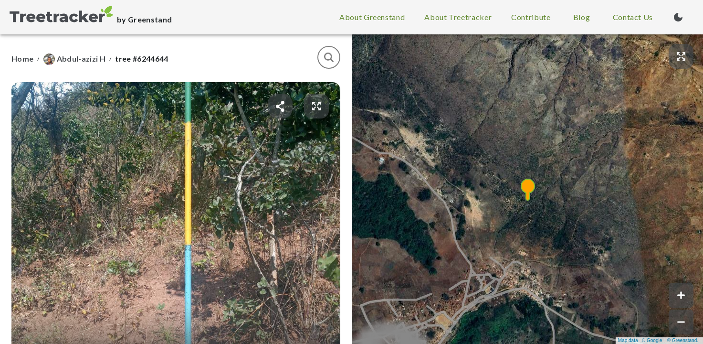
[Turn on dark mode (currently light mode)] (678, 17)
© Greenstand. (682, 340)
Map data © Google (640, 340)
